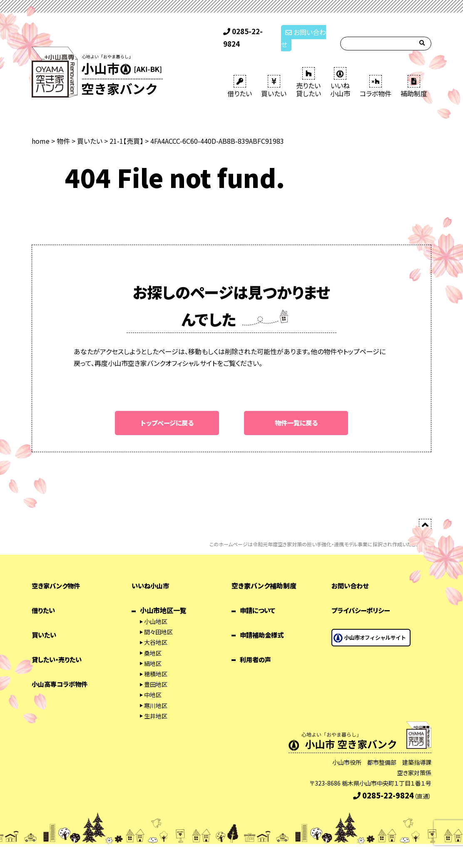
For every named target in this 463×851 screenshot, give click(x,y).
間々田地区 (158, 621)
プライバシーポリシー (362, 599)
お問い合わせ (305, 33)
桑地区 (153, 642)
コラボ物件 (375, 75)
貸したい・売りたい (58, 648)
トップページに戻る (167, 411)
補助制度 (414, 75)
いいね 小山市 (340, 71)
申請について (259, 599)
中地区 (153, 684)
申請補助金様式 (263, 623)
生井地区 (155, 705)
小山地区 (155, 610)
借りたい (239, 75)
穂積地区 (155, 662)
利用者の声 (256, 648)
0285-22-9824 (248, 33)
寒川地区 (155, 694)
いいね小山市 (152, 575)
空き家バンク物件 (57, 575)
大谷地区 (155, 631)
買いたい (273, 75)
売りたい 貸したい (308, 71)
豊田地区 (155, 673)
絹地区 (153, 652)
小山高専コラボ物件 (61, 673)
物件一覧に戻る (296, 411)
